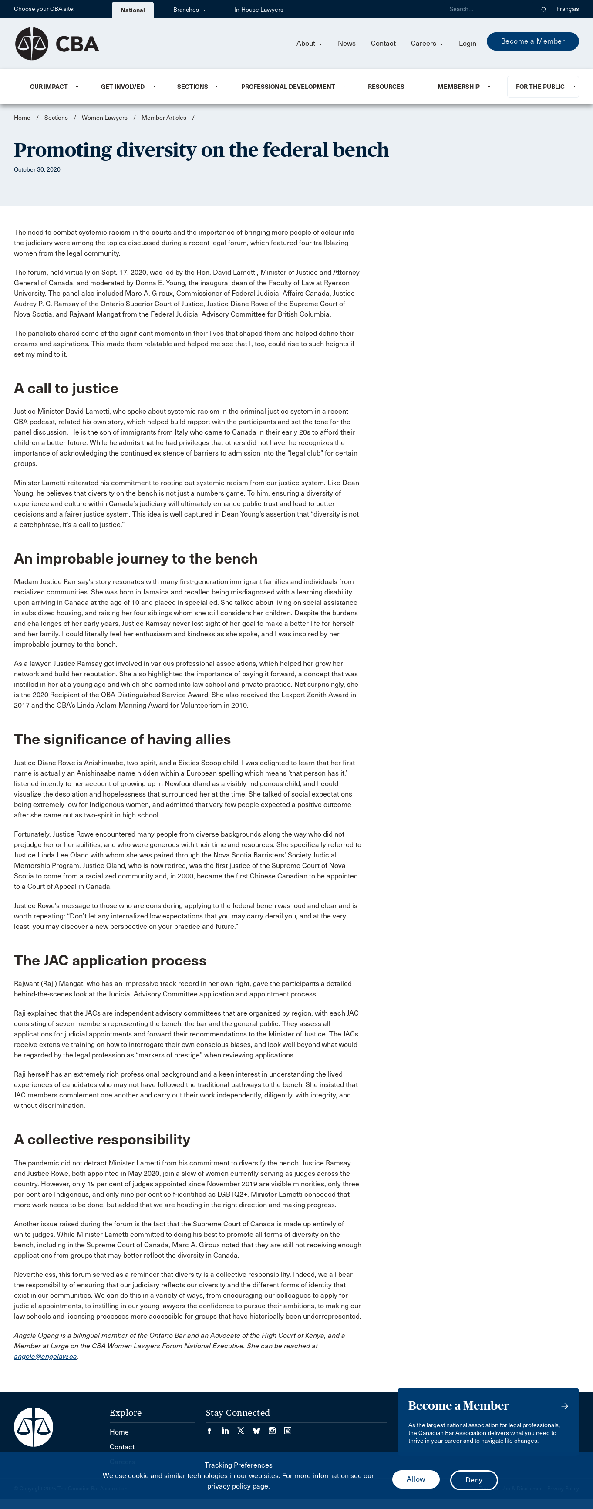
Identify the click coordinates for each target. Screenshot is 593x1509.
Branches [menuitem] (189, 10)
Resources (386, 87)
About (309, 43)
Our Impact (49, 87)
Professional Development (288, 87)
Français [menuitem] (567, 9)
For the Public (540, 87)
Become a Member (533, 41)
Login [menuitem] (467, 43)
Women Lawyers (105, 118)
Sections (192, 87)
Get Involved (123, 87)
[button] (544, 9)
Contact (383, 43)
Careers (427, 43)
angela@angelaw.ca (45, 1356)
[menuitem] (55, 86)
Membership (459, 87)
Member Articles (164, 118)
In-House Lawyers (258, 10)
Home (22, 118)
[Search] (488, 9)
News (347, 43)
